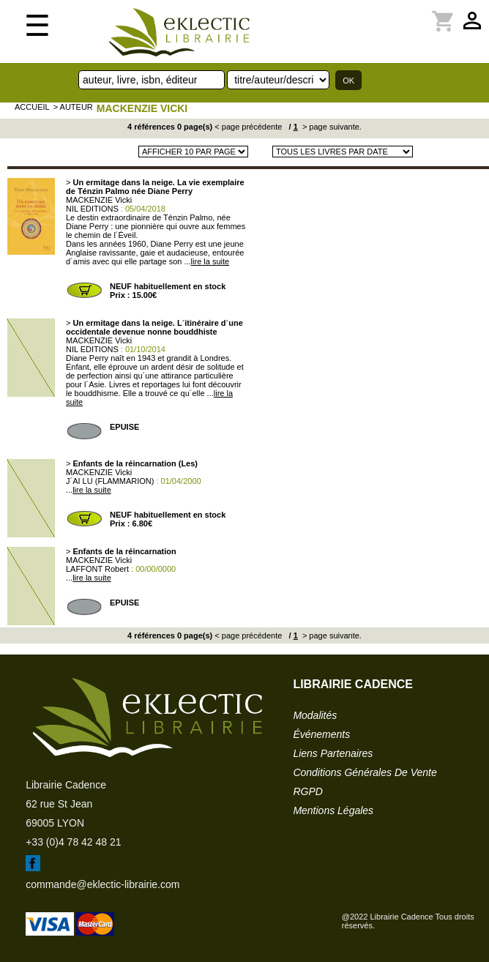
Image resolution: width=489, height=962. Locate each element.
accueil (32, 106)
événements (321, 734)
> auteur (73, 106)
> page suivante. (331, 126)
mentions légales (333, 810)
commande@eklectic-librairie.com (102, 884)
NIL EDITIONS (92, 208)
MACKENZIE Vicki (142, 108)
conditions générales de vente (364, 772)
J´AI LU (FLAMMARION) (110, 481)
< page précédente (248, 126)
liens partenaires (333, 753)
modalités (315, 715)
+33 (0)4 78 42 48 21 (73, 842)
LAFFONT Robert (97, 568)
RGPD (307, 791)
